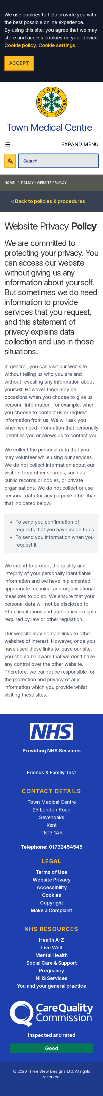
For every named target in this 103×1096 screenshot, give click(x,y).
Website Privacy (52, 880)
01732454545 (65, 847)
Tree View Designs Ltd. (51, 1071)
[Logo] (51, 102)
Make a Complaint (51, 910)
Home (9, 183)
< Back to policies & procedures (48, 201)
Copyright (51, 903)
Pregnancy (51, 970)
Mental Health (51, 955)
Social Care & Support (51, 963)
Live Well (51, 947)
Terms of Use (51, 872)
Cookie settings (56, 45)
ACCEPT (19, 63)
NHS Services (52, 978)
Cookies (51, 895)
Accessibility (52, 887)
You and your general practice (51, 986)
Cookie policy (20, 45)
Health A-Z (51, 940)
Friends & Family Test (51, 772)
